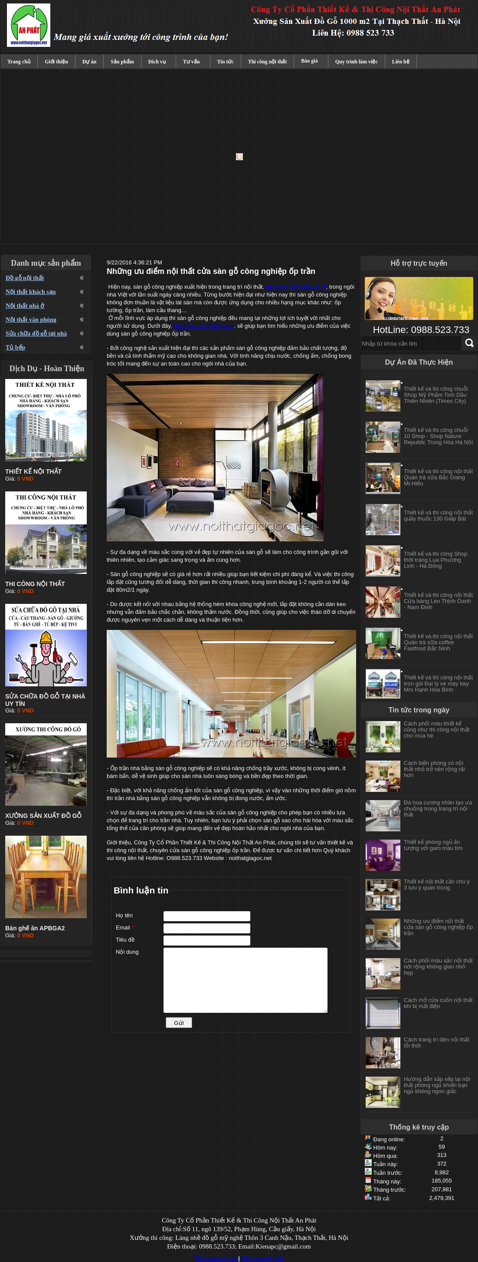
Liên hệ (400, 62)
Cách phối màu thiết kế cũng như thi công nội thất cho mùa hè (436, 729)
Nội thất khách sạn (31, 292)
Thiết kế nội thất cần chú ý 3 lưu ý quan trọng (437, 884)
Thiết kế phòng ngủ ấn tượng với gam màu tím (433, 845)
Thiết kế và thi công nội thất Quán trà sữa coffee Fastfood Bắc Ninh (438, 642)
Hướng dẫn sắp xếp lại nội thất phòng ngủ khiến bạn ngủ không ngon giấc (437, 1085)
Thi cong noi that (216, 1258)
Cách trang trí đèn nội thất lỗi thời (436, 1042)
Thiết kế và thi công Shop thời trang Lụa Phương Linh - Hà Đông (435, 559)
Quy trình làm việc (356, 62)
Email (125, 927)
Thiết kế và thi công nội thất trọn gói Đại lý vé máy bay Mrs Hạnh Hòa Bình (438, 683)
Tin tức (225, 62)
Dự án (89, 62)
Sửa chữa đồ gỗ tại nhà (36, 333)
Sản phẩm (122, 62)
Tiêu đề (125, 939)
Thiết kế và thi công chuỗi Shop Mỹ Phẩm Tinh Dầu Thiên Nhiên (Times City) (436, 395)
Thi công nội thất (267, 62)
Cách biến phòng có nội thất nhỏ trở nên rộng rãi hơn (434, 769)
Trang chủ (18, 62)
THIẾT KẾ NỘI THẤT (33, 471)
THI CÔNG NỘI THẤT (35, 583)
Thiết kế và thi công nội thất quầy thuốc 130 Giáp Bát (438, 515)
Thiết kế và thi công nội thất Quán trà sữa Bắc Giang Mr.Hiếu (438, 477)
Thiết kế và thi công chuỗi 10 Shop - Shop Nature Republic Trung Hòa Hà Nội (438, 436)
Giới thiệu (56, 62)
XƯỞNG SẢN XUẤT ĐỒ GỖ (43, 815)
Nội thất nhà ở (25, 306)
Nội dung (127, 952)
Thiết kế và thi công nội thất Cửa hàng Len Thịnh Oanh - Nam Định (438, 601)
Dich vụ (157, 62)
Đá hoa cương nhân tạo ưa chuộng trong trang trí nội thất (438, 808)
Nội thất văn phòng (31, 319)
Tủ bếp (15, 347)
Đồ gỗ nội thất (25, 278)
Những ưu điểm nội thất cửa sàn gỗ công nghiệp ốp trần (438, 927)
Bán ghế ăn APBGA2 (35, 928)
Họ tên (124, 915)
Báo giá (309, 61)
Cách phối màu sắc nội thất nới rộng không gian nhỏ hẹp (438, 966)
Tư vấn (191, 62)
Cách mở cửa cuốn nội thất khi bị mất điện (438, 1003)
